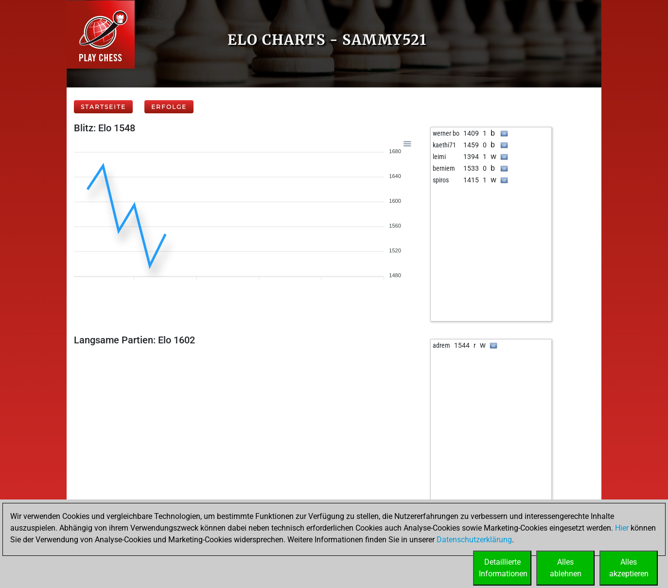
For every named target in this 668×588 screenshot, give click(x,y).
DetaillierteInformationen (503, 567)
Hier (622, 528)
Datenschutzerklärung (474, 539)
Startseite (103, 106)
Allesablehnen (565, 567)
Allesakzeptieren (629, 567)
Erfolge (169, 106)
